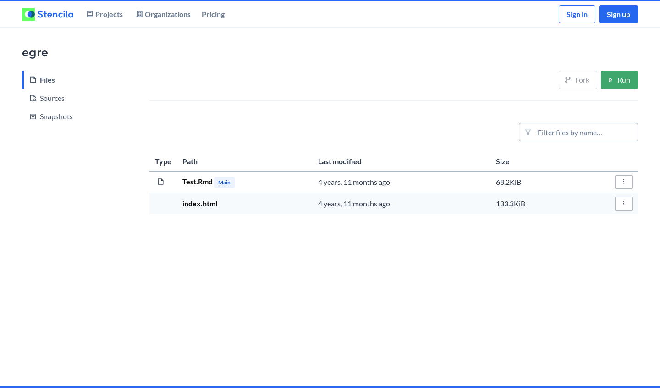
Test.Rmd (198, 181)
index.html (199, 203)
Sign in (577, 14)
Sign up (618, 14)
